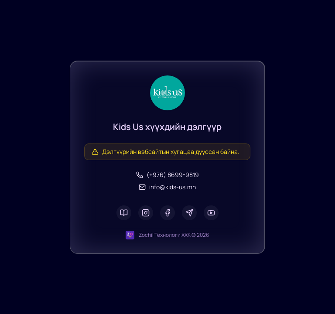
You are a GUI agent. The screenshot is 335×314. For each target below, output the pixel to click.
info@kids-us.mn (167, 187)
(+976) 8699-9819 (167, 175)
